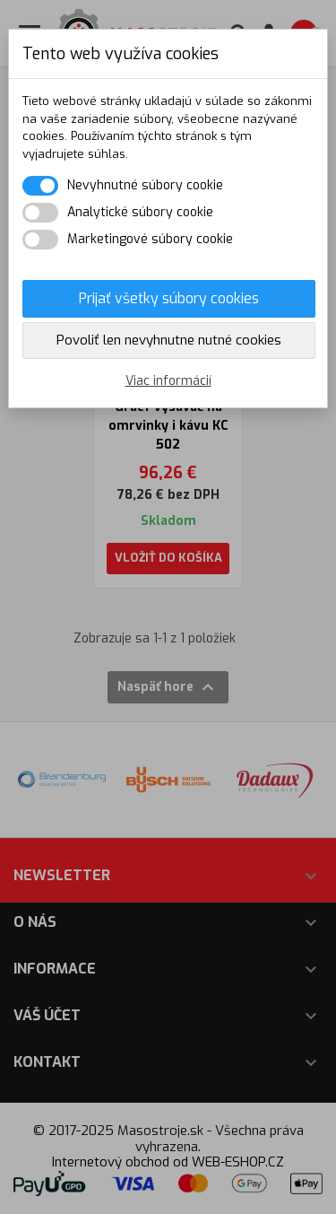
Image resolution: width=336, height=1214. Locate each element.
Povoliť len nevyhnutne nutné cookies (168, 340)
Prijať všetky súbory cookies (169, 298)
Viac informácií (168, 380)
